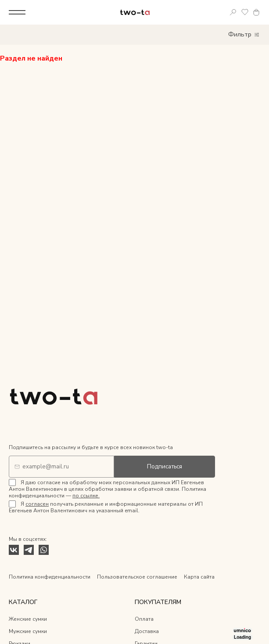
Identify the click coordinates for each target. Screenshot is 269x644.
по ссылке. (86, 495)
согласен (37, 503)
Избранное (245, 12)
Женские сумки (28, 618)
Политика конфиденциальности (49, 576)
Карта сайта (199, 576)
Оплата (144, 618)
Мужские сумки (28, 631)
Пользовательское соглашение (137, 576)
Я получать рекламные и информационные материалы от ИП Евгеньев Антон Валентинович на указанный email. (106, 507)
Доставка (147, 631)
